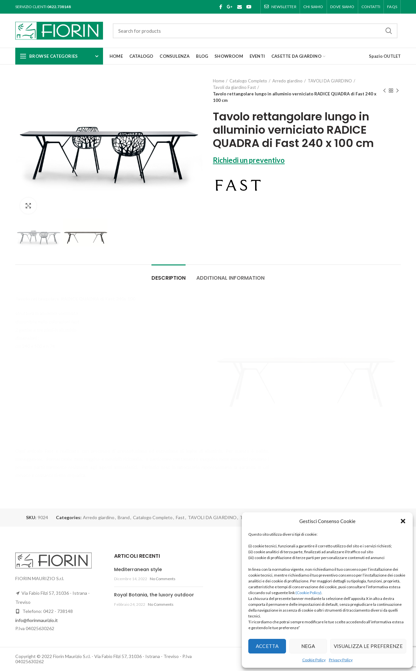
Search (389, 30)
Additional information (230, 278)
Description (168, 278)
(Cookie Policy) (308, 592)
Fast (180, 517)
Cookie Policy (314, 659)
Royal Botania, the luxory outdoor (154, 595)
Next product (397, 91)
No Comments (163, 578)
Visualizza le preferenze (368, 646)
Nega (308, 646)
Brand (124, 517)
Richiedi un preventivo (249, 160)
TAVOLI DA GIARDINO (330, 80)
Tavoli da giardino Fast (234, 87)
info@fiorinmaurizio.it (36, 620)
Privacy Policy (341, 659)
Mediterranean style (138, 569)
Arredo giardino (287, 80)
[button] (403, 521)
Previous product (384, 91)
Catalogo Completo (248, 80)
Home (218, 80)
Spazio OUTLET (385, 56)
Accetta (267, 646)
